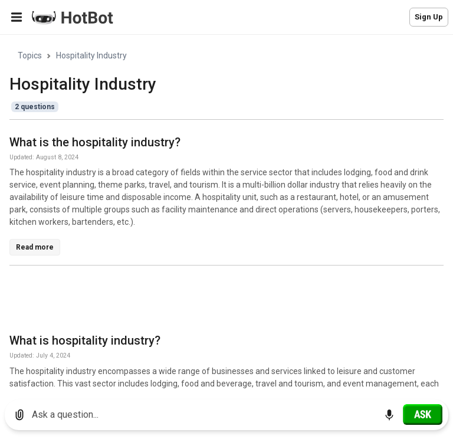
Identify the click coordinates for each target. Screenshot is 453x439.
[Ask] (422, 414)
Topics (30, 55)
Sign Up (429, 16)
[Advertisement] (224, 301)
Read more (35, 247)
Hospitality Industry (91, 55)
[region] (226, 212)
